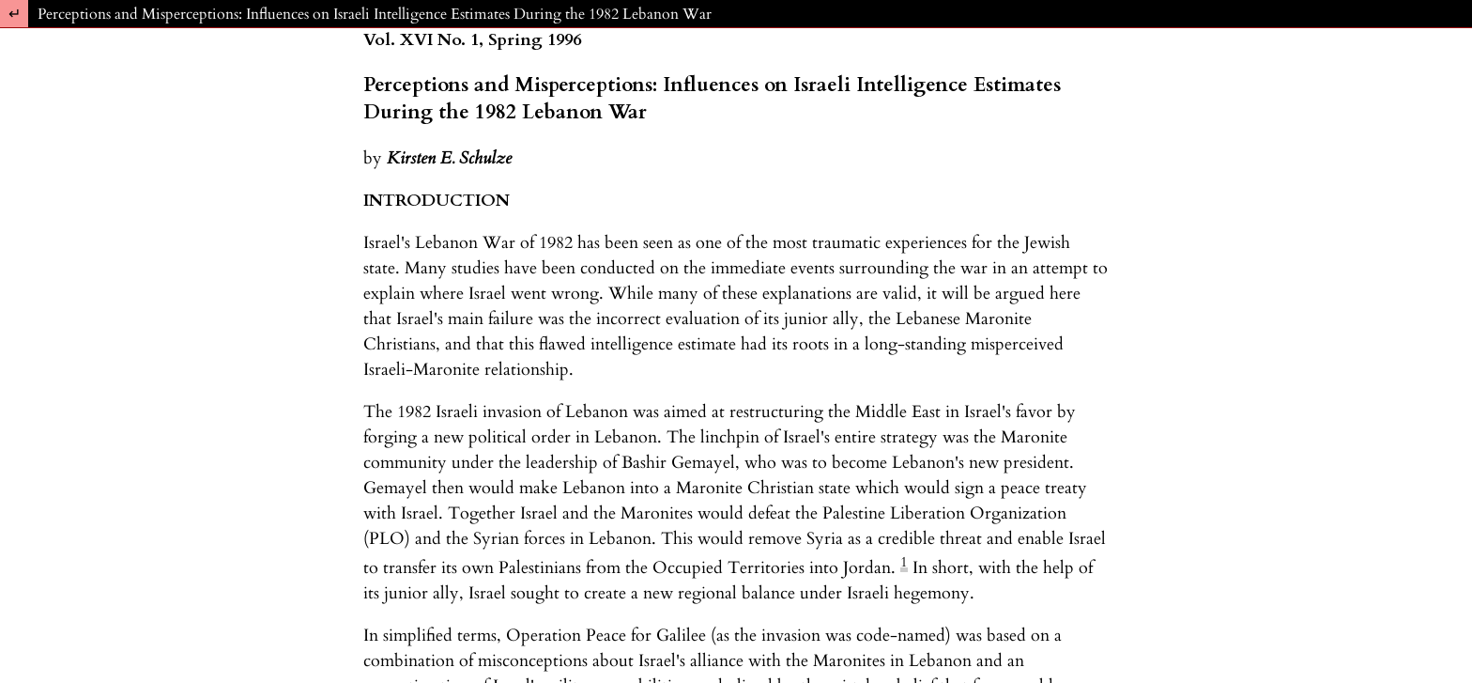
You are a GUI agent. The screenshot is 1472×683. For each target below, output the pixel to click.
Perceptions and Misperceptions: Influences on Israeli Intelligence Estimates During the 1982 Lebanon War (375, 14)
